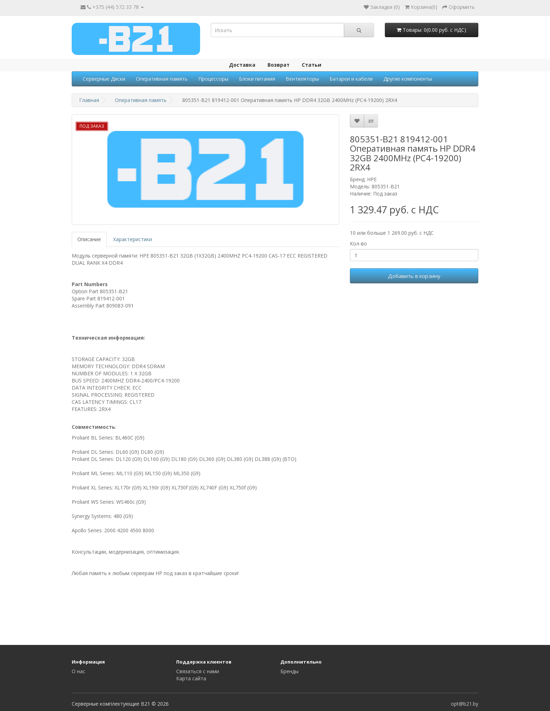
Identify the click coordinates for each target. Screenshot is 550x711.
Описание (89, 239)
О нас (78, 671)
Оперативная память (162, 78)
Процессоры (213, 78)
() (421, 7)
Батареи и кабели (351, 78)
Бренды (289, 671)
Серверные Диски (104, 78)
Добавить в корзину (414, 275)
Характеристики (132, 239)
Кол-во (358, 243)
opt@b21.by (464, 703)
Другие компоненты (407, 78)
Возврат (279, 64)
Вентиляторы (302, 78)
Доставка (242, 64)
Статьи (311, 64)
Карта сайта (191, 678)
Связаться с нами (197, 671)
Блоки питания (257, 78)
